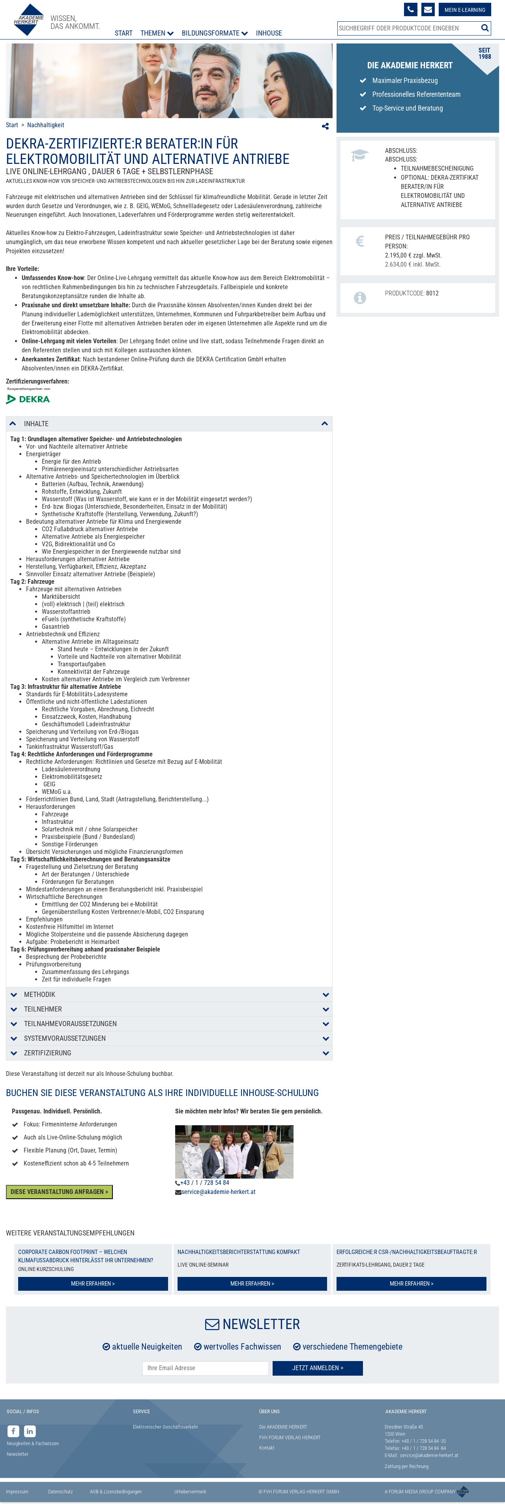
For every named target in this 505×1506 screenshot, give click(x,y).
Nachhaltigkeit (45, 125)
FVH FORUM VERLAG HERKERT (290, 1437)
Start (124, 33)
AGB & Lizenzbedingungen (116, 1492)
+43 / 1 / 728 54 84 (204, 1182)
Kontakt (267, 1448)
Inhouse (269, 33)
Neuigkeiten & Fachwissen (33, 1443)
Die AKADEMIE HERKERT (283, 1427)
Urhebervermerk (190, 1492)
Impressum (17, 1492)
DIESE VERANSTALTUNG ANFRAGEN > (59, 1192)
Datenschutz (60, 1492)
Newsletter (17, 1454)
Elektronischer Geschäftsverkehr (165, 1427)
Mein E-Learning (465, 10)
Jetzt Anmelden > (317, 1368)
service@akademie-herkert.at (218, 1192)
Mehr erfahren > (93, 1283)
